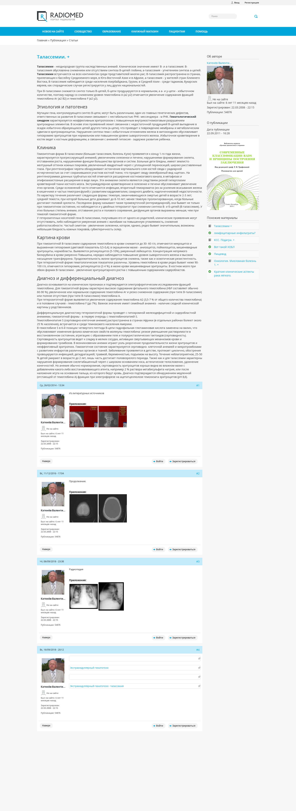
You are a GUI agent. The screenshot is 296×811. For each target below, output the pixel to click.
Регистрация (252, 2)
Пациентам (177, 31)
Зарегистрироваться (183, 461)
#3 (198, 561)
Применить (256, 16)
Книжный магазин (144, 31)
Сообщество (83, 31)
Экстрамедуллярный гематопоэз (89, 667)
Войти (159, 461)
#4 (198, 649)
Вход (236, 2)
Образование (111, 31)
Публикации (58, 40)
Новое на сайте (53, 31)
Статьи (73, 40)
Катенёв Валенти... (53, 422)
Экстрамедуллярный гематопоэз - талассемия (97, 686)
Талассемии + (223, 226)
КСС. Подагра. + (224, 240)
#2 (198, 473)
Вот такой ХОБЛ (224, 247)
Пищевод (220, 254)
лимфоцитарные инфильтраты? (234, 233)
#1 (198, 385)
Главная (42, 40)
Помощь (202, 31)
